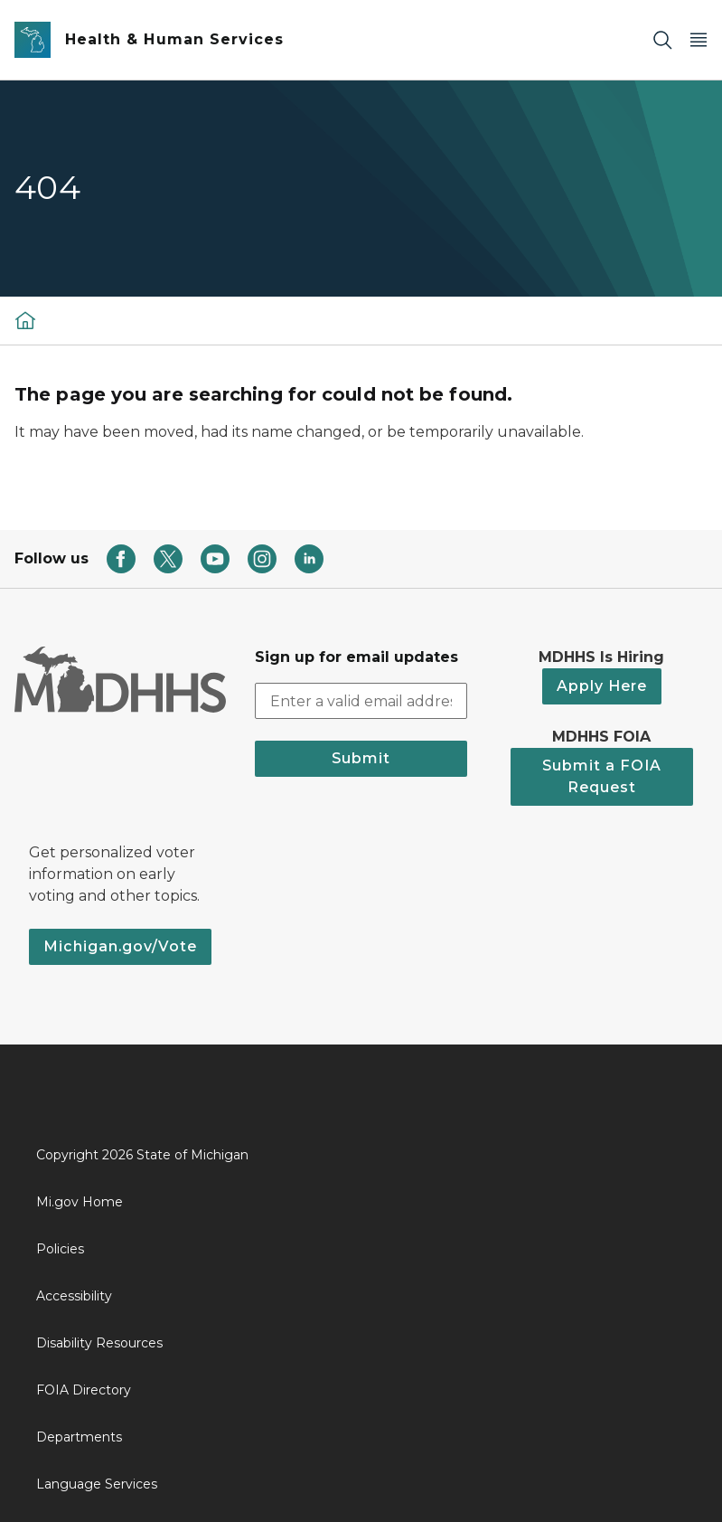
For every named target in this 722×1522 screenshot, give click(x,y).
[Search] (662, 40)
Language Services (96, 1484)
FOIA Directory (83, 1390)
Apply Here (602, 686)
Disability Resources (99, 1343)
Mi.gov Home (79, 1202)
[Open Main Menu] (698, 40)
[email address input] (360, 701)
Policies (60, 1249)
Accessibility (74, 1296)
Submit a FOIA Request (601, 776)
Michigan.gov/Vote (120, 946)
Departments (79, 1437)
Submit (361, 758)
